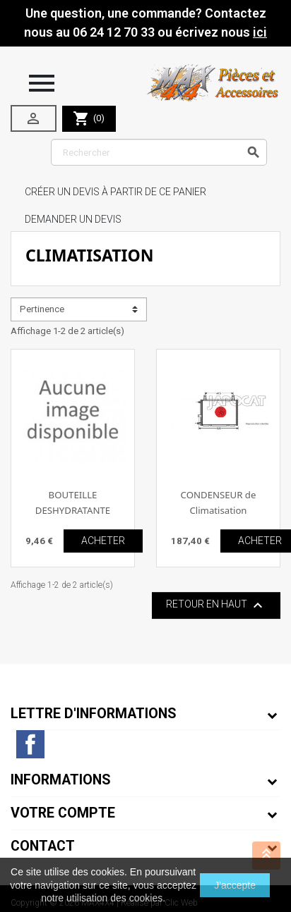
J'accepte (235, 885)
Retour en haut (216, 605)
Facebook (30, 744)
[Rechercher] (159, 152)
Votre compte (63, 813)
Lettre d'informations (94, 713)
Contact (43, 846)
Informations (61, 780)
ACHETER (103, 540)
